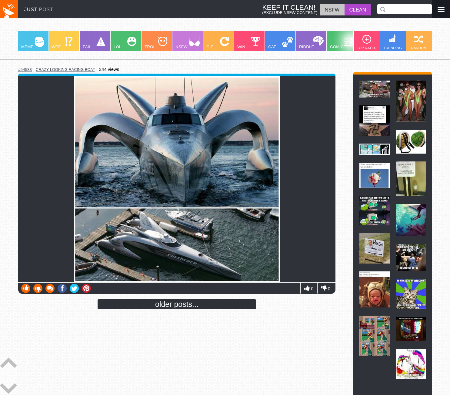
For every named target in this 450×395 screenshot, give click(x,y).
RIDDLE (311, 42)
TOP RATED (366, 42)
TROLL (156, 43)
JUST (38, 9)
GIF (217, 43)
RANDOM (419, 42)
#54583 (25, 69)
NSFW (187, 43)
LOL (125, 43)
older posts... (176, 304)
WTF (62, 43)
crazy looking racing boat (65, 69)
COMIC (342, 43)
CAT (280, 43)
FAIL (94, 43)
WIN (248, 43)
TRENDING (393, 42)
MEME (32, 43)
